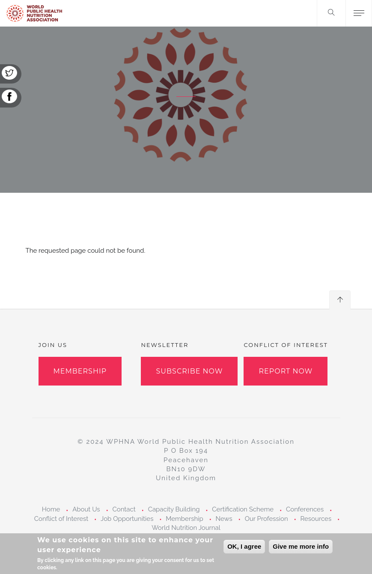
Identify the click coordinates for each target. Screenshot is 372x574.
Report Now (285, 371)
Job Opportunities (127, 519)
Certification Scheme (243, 509)
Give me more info (301, 550)
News (224, 519)
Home (51, 509)
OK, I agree (244, 550)
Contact (123, 509)
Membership (80, 371)
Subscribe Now (189, 371)
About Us (86, 509)
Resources (315, 519)
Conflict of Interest (61, 519)
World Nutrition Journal (186, 528)
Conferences (305, 509)
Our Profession (266, 519)
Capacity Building (174, 509)
